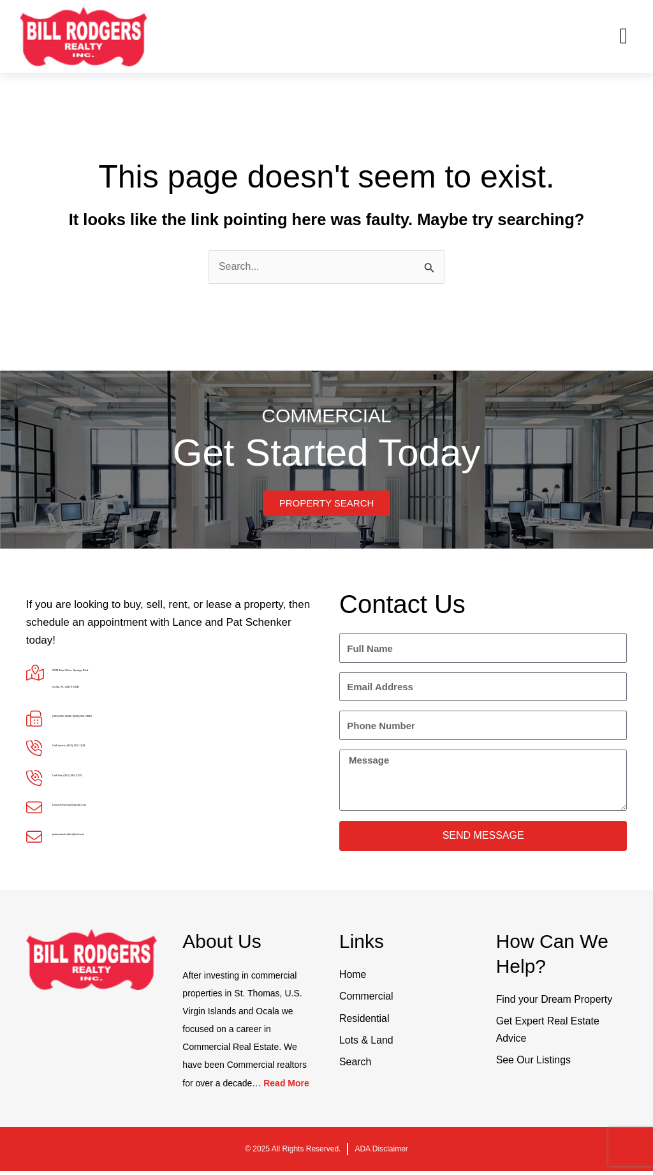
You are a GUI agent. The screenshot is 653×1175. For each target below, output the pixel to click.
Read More (286, 1087)
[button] (623, 37)
